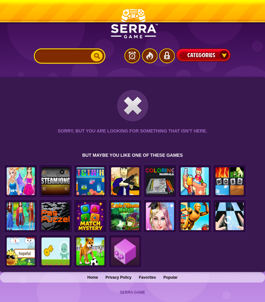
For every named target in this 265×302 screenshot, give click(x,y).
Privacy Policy (118, 277)
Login (167, 56)
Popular (170, 277)
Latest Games (132, 56)
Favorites (147, 277)
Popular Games (149, 56)
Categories (203, 55)
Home (92, 277)
